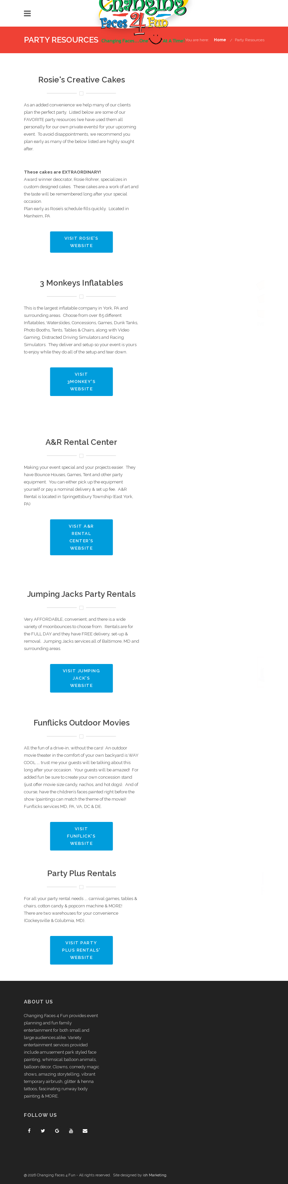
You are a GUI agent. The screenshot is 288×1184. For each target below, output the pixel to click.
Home (220, 40)
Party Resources (249, 40)
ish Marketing (154, 1175)
